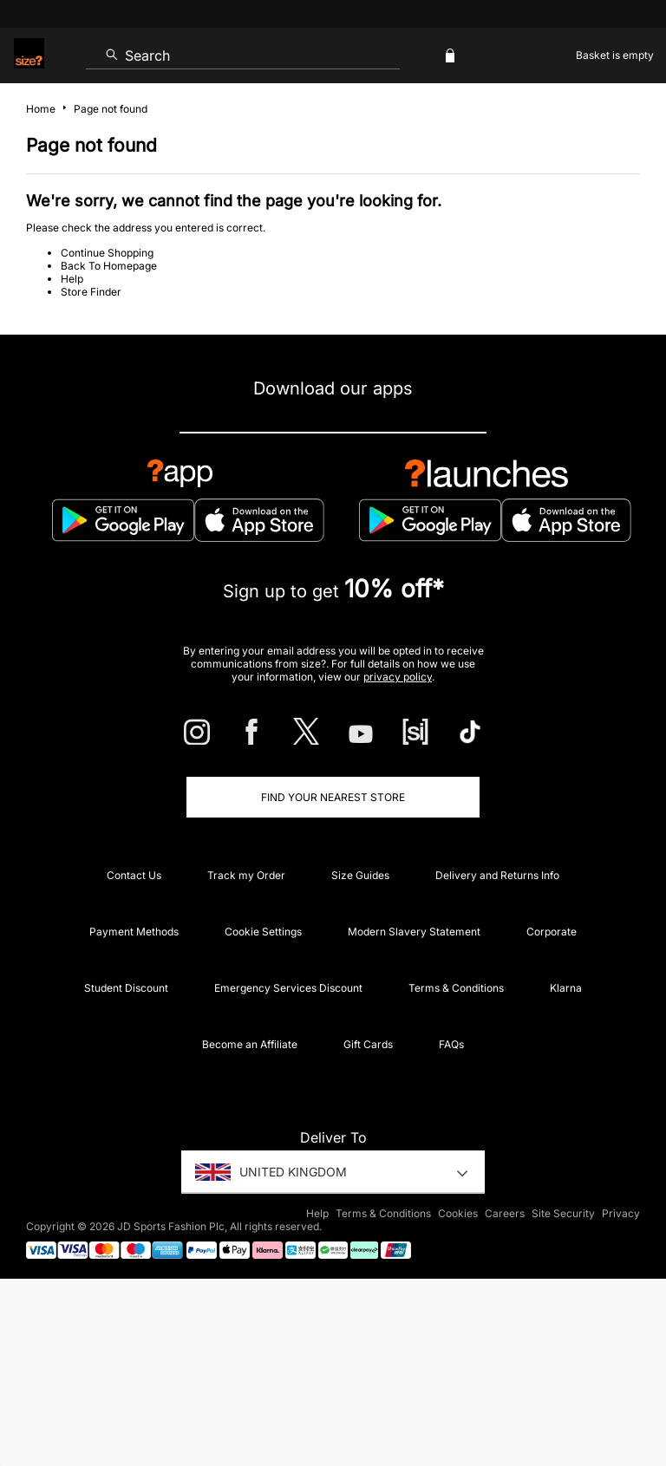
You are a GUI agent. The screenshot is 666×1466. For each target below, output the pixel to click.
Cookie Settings (263, 931)
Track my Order (246, 875)
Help (72, 278)
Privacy (621, 1213)
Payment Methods (134, 931)
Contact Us (134, 875)
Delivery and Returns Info (497, 875)
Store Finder (91, 291)
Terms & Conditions (456, 987)
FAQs (451, 1044)
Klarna (566, 987)
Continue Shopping (107, 252)
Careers (505, 1213)
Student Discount (126, 987)
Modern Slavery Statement (414, 931)
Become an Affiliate (249, 1044)
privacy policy (397, 676)
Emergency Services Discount (288, 987)
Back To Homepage (109, 265)
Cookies (458, 1213)
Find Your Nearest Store (333, 797)
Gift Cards (368, 1044)
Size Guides (360, 875)
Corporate (551, 931)
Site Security (563, 1213)
